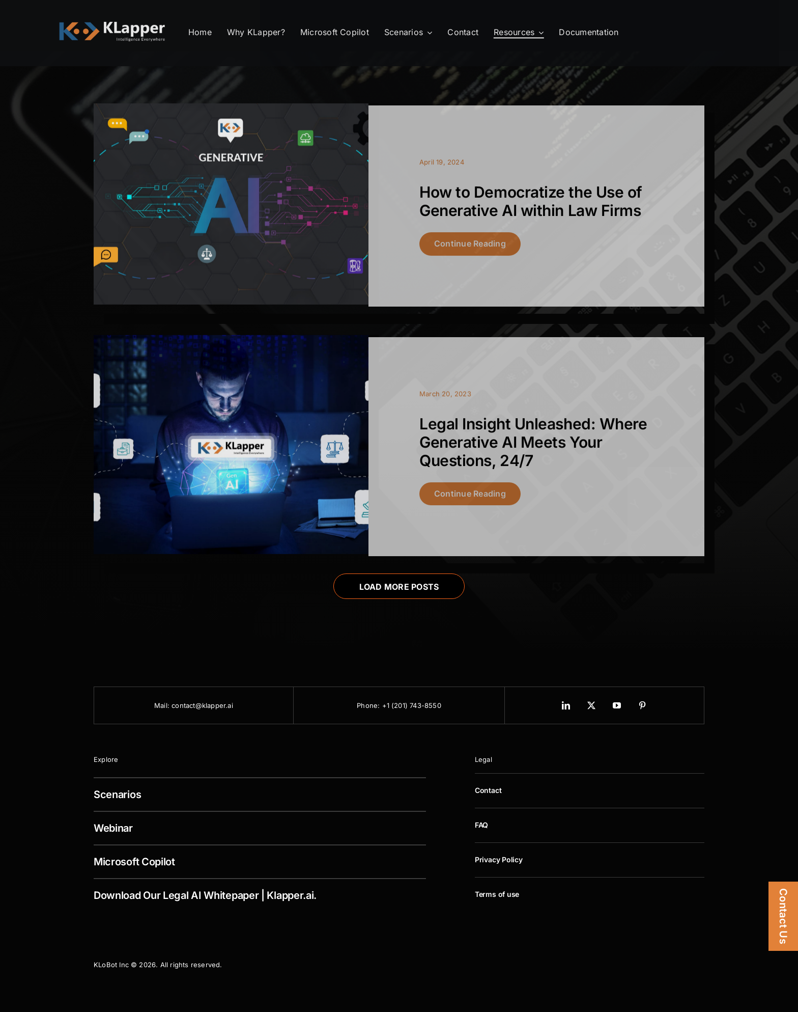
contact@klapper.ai (202, 705)
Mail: (163, 705)
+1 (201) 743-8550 (411, 705)
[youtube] (617, 705)
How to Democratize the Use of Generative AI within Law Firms (530, 205)
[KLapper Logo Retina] (112, 22)
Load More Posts (399, 587)
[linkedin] (566, 705)
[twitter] (592, 705)
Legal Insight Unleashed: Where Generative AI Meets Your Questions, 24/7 (533, 446)
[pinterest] (643, 705)
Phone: (369, 705)
